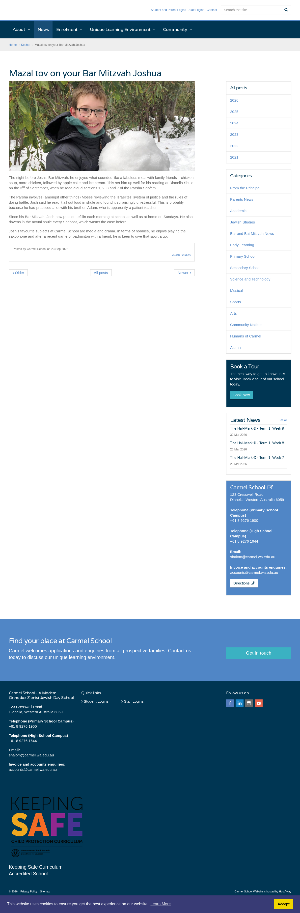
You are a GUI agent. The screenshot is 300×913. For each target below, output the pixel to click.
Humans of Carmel (245, 336)
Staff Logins (196, 9)
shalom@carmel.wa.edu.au (252, 557)
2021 (234, 157)
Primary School (242, 256)
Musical (236, 290)
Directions (243, 583)
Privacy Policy (28, 891)
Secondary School (245, 268)
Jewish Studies (181, 255)
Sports (235, 302)
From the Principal (245, 188)
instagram (249, 703)
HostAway (285, 891)
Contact (212, 9)
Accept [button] (284, 904)
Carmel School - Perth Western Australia (30, 10)
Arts (233, 313)
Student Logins (95, 701)
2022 (234, 146)
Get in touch (258, 653)
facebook (230, 703)
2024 (234, 123)
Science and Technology (250, 279)
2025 (234, 112)
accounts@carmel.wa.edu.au (254, 572)
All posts (238, 87)
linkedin (240, 703)
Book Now (241, 395)
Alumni (236, 347)
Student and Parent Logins (168, 9)
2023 (234, 134)
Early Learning (242, 245)
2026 (234, 100)
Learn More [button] (160, 904)
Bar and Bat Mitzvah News (252, 233)
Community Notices (246, 325)
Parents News (241, 199)
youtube (259, 703)
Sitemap (45, 891)
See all (283, 419)
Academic (238, 211)
